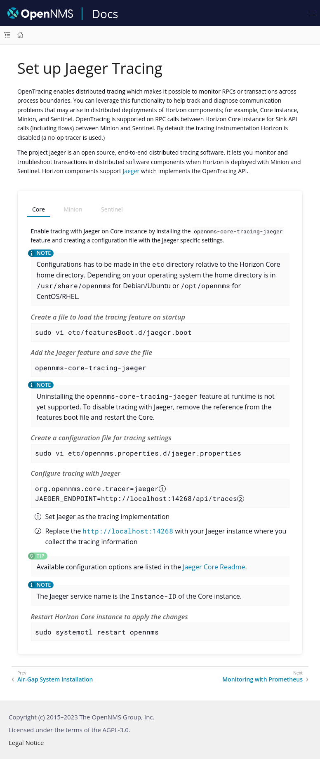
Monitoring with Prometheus (262, 679)
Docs (105, 13)
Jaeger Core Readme (214, 566)
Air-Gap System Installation (55, 679)
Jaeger (131, 171)
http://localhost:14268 (127, 530)
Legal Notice (26, 742)
